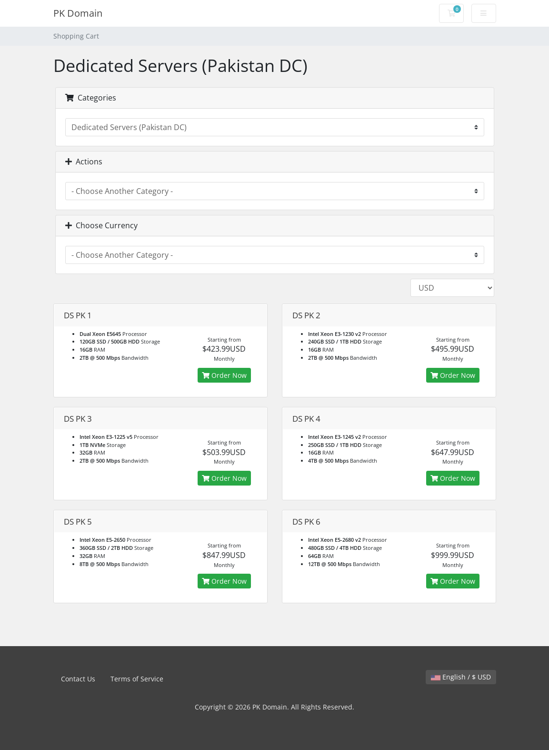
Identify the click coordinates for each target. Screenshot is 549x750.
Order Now (224, 375)
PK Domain (77, 13)
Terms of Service (136, 678)
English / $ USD (461, 676)
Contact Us (78, 678)
